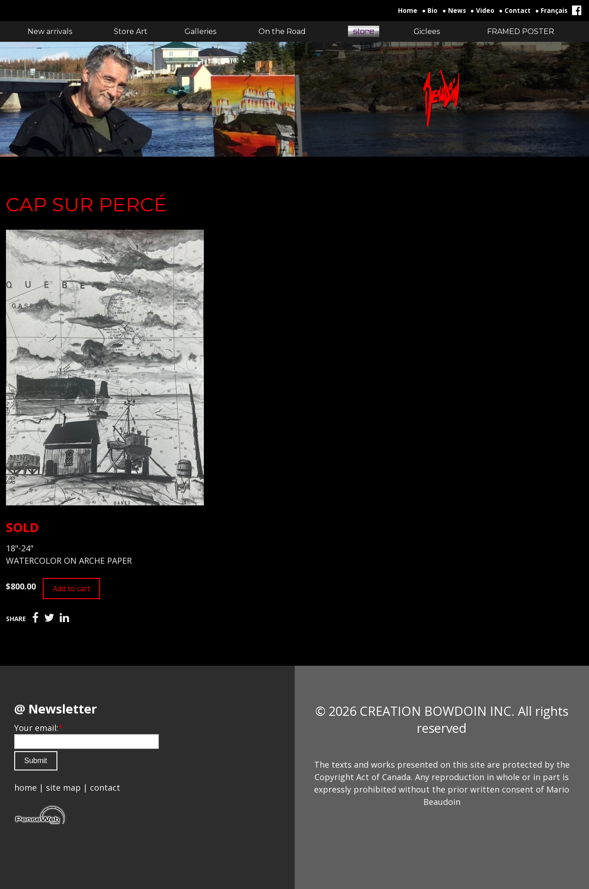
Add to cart (71, 588)
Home (407, 10)
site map (63, 787)
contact (105, 787)
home (25, 787)
